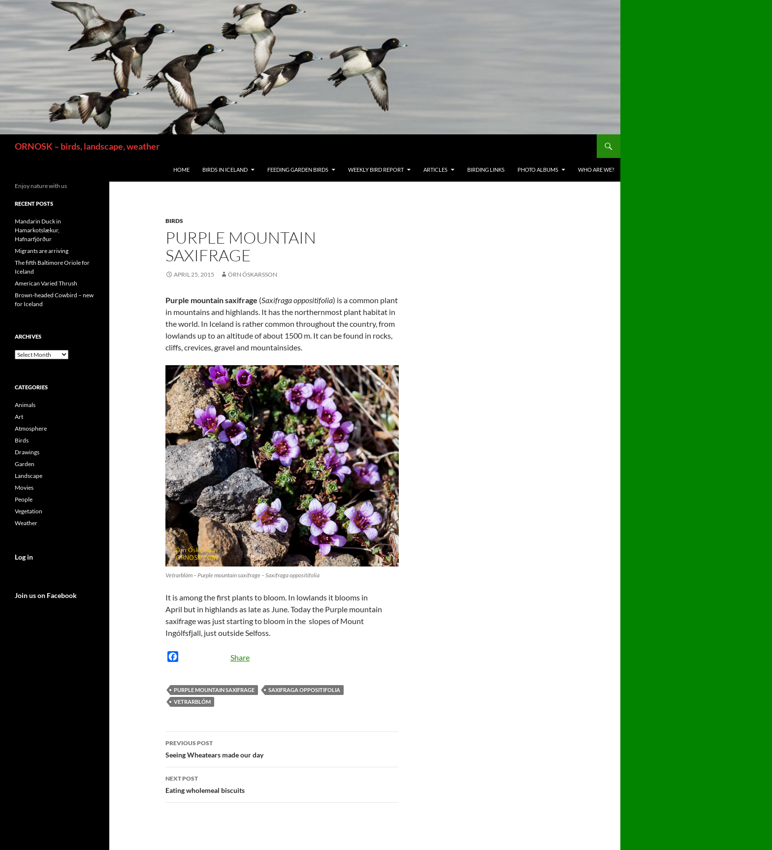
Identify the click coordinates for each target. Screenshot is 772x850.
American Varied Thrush (46, 283)
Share (240, 657)
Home (181, 169)
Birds (174, 220)
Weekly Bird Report (376, 169)
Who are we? (596, 169)
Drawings (27, 452)
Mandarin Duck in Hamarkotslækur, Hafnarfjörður (38, 230)
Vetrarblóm (192, 701)
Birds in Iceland (225, 169)
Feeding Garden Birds (297, 169)
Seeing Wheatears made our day (282, 748)
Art (19, 416)
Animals (25, 405)
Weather (26, 523)
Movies (24, 487)
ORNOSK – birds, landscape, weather (87, 146)
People (23, 499)
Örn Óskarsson (252, 274)
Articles (435, 169)
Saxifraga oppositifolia (304, 690)
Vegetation (28, 511)
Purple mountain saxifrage (214, 690)
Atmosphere (31, 428)
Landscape (28, 475)
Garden (24, 464)
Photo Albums (537, 169)
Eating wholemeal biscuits (282, 783)
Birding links (486, 169)
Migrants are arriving (41, 250)
